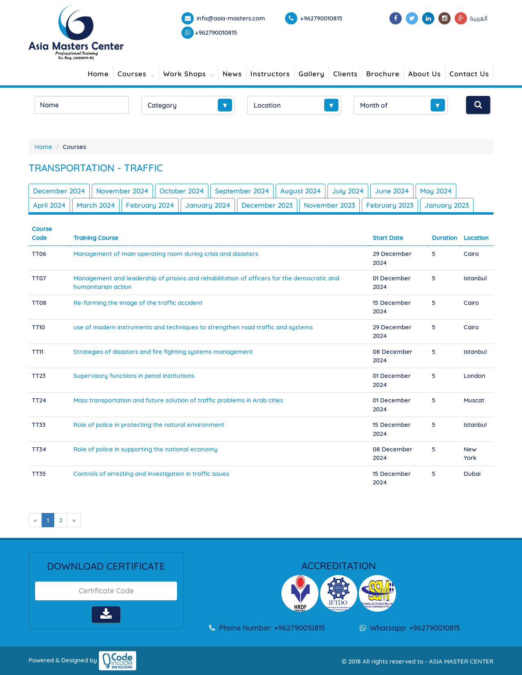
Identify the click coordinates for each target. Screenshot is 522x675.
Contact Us (469, 73)
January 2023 (447, 205)
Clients (345, 73)
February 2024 (150, 205)
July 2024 (348, 191)
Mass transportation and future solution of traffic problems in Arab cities (178, 400)
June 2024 (392, 191)
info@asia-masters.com (230, 18)
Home (98, 73)
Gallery (312, 73)
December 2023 (267, 205)
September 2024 (242, 191)
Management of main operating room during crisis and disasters (165, 254)
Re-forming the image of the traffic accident (138, 302)
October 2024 (181, 191)
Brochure (383, 73)
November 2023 (329, 205)
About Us (424, 73)
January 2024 (207, 205)
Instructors (270, 73)
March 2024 (96, 205)
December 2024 (59, 191)
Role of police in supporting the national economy (145, 449)
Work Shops (184, 73)
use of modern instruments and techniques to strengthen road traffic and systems (193, 327)
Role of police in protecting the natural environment (148, 425)
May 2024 (436, 191)
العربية (478, 18)
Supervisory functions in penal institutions (133, 376)
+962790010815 (216, 32)
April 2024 (49, 205)
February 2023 (390, 205)
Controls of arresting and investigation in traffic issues (151, 473)
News (232, 73)
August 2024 (300, 191)
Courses (131, 73)
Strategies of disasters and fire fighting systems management (163, 351)
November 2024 (122, 191)
